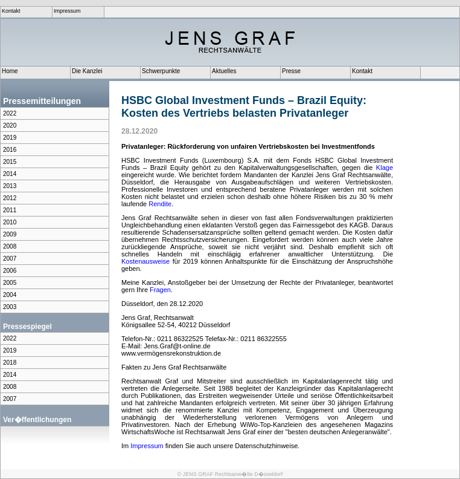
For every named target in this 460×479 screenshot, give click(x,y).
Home (10, 71)
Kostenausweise (145, 261)
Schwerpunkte (161, 71)
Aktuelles (224, 71)
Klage (384, 167)
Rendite (160, 203)
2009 (9, 234)
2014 (9, 174)
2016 (9, 149)
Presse (291, 71)
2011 (9, 210)
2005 (9, 282)
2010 (9, 222)
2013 (9, 186)
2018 (9, 362)
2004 (9, 295)
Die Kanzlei (87, 71)
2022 (9, 113)
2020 (9, 125)
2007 (9, 258)
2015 (9, 161)
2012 (9, 198)
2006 (9, 270)
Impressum (67, 11)
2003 (9, 307)
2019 (9, 137)
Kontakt (11, 11)
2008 (9, 246)
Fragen (160, 289)
